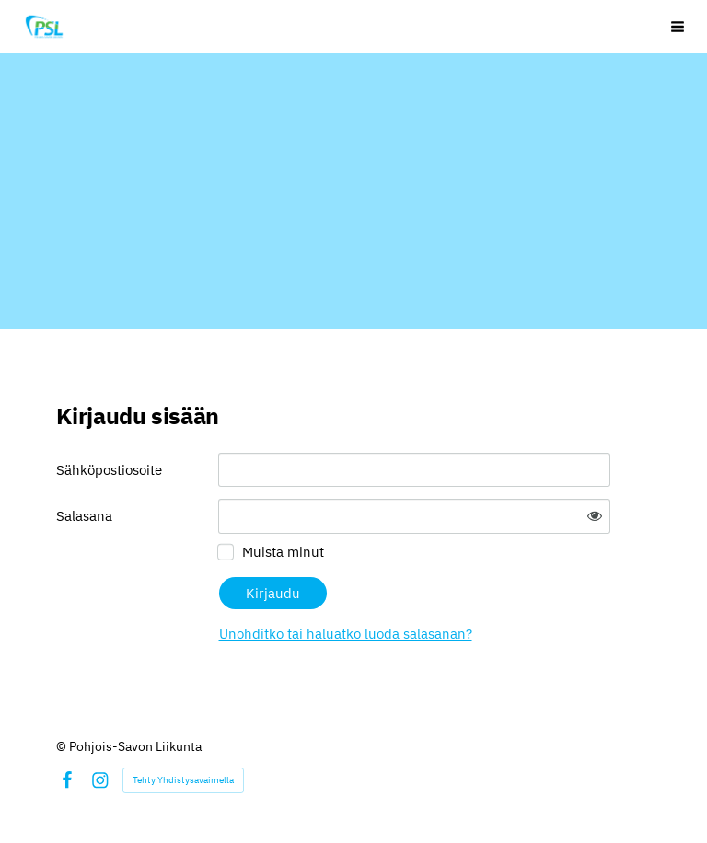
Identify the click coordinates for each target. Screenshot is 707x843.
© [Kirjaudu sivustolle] (62, 746)
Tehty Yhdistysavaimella (183, 780)
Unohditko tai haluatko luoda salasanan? (345, 633)
